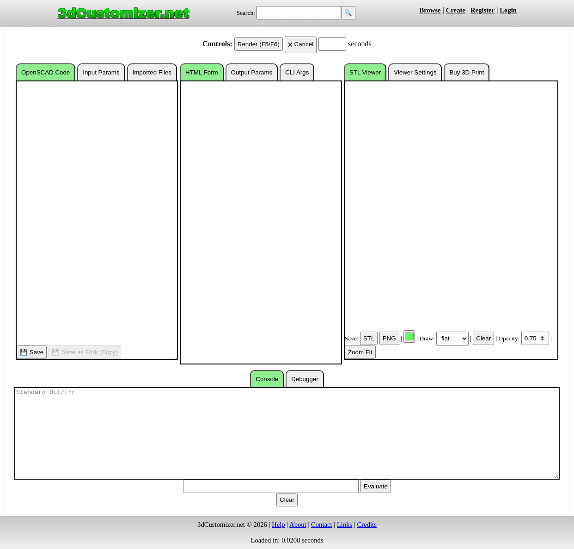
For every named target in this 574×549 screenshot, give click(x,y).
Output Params (252, 72)
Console (267, 379)
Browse (429, 10)
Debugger (304, 379)
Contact (321, 524)
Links (344, 524)
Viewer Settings (415, 72)
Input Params (101, 72)
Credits (367, 524)
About (297, 524)
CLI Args (297, 72)
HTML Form (201, 72)
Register (482, 10)
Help (278, 524)
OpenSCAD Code (45, 72)
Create (455, 10)
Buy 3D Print (466, 72)
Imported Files (152, 72)
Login (508, 10)
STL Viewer (365, 72)
